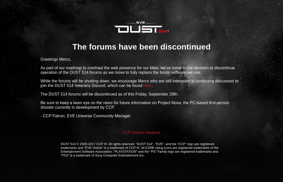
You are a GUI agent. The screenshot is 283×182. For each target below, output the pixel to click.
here (147, 85)
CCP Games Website (141, 132)
